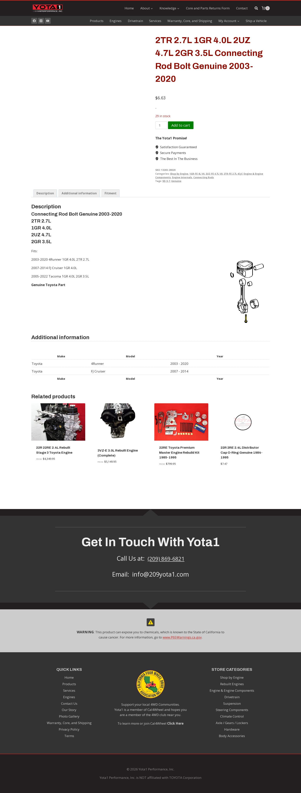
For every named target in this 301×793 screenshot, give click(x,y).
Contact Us (69, 703)
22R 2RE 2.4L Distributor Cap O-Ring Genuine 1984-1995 (241, 480)
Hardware (232, 729)
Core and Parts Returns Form (208, 8)
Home (129, 8)
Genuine (176, 180)
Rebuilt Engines (232, 684)
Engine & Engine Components (232, 690)
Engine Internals (182, 177)
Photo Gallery (69, 716)
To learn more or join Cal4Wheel (150, 723)
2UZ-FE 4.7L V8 (214, 173)
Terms (69, 736)
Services (155, 21)
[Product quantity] (161, 125)
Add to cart (180, 125)
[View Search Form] (256, 8)
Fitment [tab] (111, 221)
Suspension (232, 703)
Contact (242, 8)
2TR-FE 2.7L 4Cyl (233, 173)
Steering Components (232, 710)
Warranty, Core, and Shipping (189, 21)
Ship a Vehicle (256, 21)
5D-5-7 (166, 180)
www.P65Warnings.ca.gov (182, 637)
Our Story (69, 710)
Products (96, 21)
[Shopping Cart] (266, 8)
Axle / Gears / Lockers (232, 723)
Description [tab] (45, 221)
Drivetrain (135, 21)
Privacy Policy (69, 729)
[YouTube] (48, 21)
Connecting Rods (203, 177)
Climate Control (232, 716)
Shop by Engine (179, 173)
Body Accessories (232, 736)
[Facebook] (34, 21)
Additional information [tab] (79, 221)
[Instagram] (41, 21)
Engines (116, 21)
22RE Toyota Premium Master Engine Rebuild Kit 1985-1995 (179, 480)
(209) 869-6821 (166, 558)
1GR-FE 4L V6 (196, 173)
